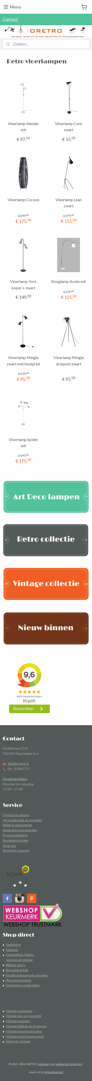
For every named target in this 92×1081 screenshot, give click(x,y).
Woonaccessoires (18, 980)
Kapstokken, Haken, (20, 955)
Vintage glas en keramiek (23, 1016)
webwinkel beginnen (69, 1064)
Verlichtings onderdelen (22, 985)
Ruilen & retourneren (17, 825)
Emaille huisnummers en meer (27, 975)
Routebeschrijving (15, 840)
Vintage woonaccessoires (24, 1031)
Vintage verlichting (19, 1011)
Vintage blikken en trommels (26, 1026)
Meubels (12, 950)
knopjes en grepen (19, 960)
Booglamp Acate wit (68, 281)
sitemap (43, 1064)
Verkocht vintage (18, 1041)
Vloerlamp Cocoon (23, 199)
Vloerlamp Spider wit (23, 442)
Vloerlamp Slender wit (23, 126)
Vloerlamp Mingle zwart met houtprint (23, 360)
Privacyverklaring (15, 835)
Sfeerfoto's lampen (16, 850)
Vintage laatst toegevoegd (25, 1036)
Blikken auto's (16, 965)
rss (52, 1064)
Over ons (9, 846)
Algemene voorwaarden (20, 830)
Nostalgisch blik (17, 970)
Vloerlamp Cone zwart (68, 126)
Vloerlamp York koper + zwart (23, 284)
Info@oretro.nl (18, 764)
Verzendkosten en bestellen (22, 820)
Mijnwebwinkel (53, 1072)
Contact (10, 19)
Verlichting (13, 945)
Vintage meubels (18, 1021)
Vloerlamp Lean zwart (68, 202)
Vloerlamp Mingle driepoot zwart (68, 360)
